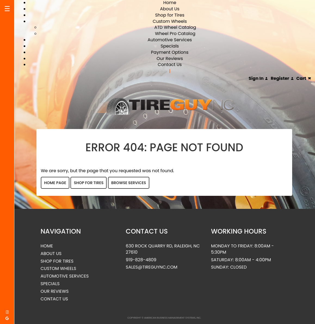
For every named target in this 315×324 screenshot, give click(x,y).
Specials (170, 46)
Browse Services (128, 182)
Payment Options (170, 52)
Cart (303, 78)
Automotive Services (170, 40)
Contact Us (170, 64)
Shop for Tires (169, 15)
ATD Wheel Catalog (175, 27)
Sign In (258, 78)
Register (282, 78)
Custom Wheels (170, 21)
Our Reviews (169, 58)
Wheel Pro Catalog (175, 33)
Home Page (55, 182)
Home (47, 246)
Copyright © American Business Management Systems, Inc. (164, 317)
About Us (169, 9)
